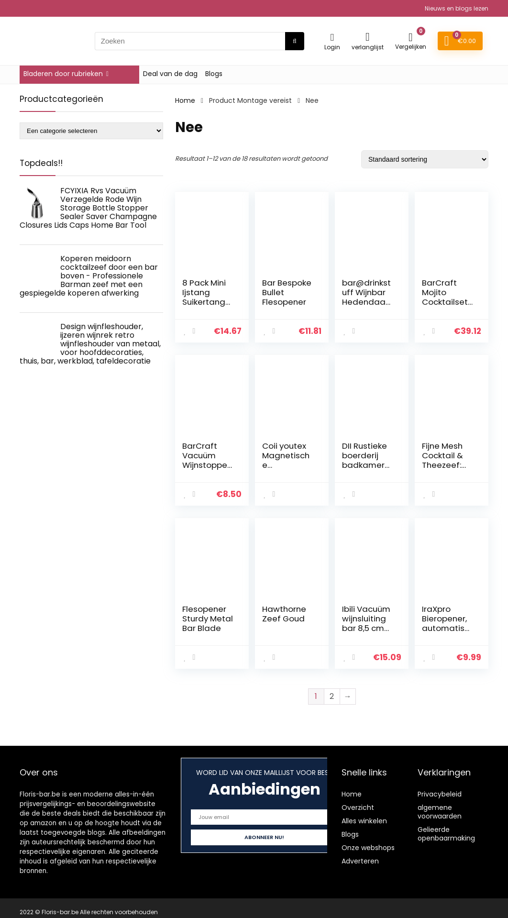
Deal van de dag (170, 73)
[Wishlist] (367, 36)
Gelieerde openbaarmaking (446, 834)
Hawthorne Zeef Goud (284, 613)
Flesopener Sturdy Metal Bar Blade (207, 618)
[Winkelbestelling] (424, 159)
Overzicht (358, 807)
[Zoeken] (294, 41)
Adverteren (360, 861)
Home (185, 100)
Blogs (213, 73)
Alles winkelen (364, 821)
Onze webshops (368, 847)
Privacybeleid (440, 794)
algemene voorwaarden (440, 812)
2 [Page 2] (332, 696)
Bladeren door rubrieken (63, 73)
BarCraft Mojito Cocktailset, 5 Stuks (445, 297)
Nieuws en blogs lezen (456, 8)
